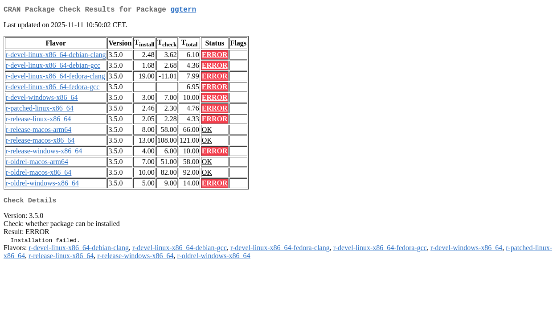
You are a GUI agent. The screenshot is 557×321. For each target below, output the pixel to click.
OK (207, 131)
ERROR (215, 56)
